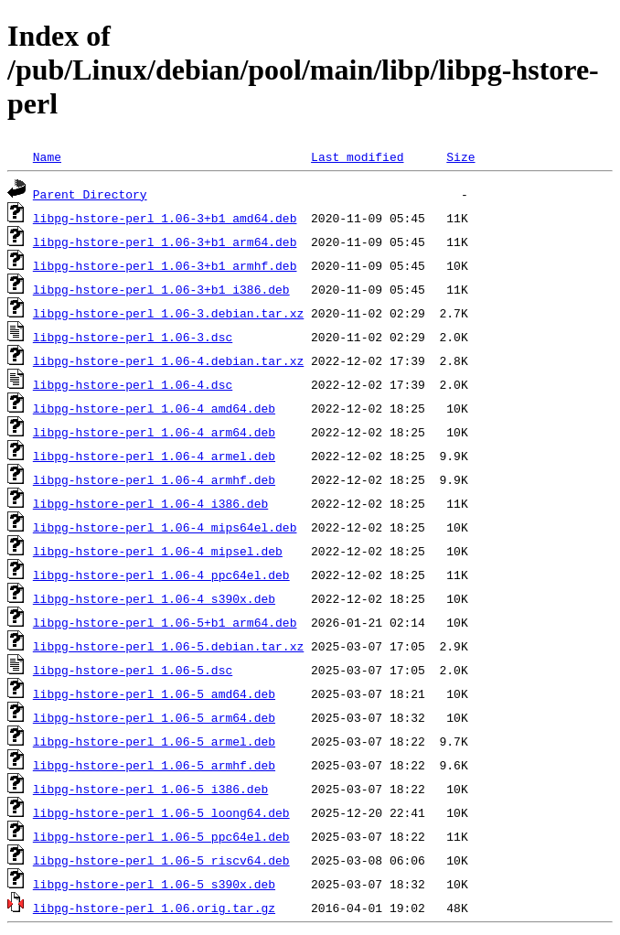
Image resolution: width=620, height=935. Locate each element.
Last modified (357, 156)
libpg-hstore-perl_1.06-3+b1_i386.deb (161, 289)
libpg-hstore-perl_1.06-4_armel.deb (154, 455)
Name (47, 156)
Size (460, 156)
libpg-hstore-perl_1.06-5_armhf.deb (154, 765)
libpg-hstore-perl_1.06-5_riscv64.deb (161, 860)
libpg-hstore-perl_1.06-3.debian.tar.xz (168, 313)
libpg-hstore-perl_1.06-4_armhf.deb (154, 479)
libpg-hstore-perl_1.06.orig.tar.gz (154, 907)
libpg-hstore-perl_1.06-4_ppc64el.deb (161, 574)
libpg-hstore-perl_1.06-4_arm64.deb (154, 432)
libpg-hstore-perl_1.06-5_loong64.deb (161, 812)
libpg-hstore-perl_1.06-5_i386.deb (150, 788)
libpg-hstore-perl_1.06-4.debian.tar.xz (168, 360)
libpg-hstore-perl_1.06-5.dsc (132, 669)
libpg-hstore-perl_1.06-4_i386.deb (150, 503)
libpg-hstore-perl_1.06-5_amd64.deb (154, 693)
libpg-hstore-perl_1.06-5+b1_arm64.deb (165, 622)
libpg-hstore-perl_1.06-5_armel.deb (154, 741)
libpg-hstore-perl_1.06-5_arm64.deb (154, 717)
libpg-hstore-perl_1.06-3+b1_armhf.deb (165, 265)
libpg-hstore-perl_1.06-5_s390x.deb (154, 884)
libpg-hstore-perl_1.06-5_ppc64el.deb (161, 836)
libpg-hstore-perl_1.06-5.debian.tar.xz (168, 646)
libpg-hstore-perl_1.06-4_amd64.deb (154, 408)
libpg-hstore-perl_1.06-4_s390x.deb (154, 598)
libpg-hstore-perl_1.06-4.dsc (132, 384)
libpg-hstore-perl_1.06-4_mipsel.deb (158, 551)
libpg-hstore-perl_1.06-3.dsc (132, 336)
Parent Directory (90, 194)
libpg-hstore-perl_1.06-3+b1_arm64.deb (165, 241)
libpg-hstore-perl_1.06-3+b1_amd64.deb (165, 218)
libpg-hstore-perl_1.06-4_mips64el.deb (165, 527)
